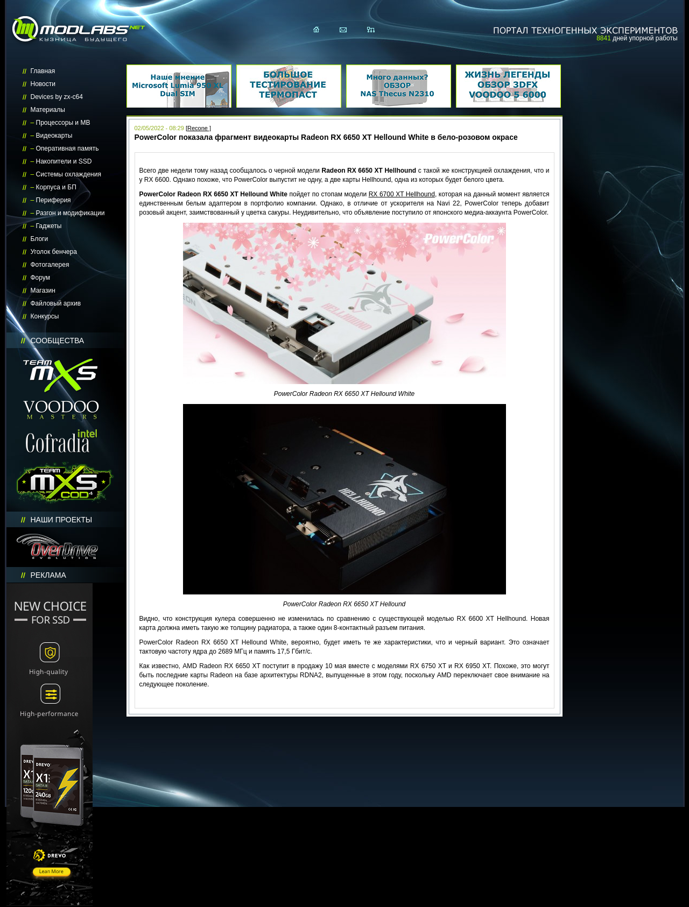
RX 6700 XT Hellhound (402, 194)
